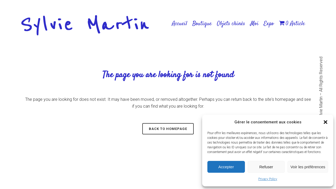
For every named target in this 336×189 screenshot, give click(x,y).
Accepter (226, 167)
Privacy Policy (267, 179)
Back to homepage (168, 129)
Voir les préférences (307, 167)
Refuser (266, 167)
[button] (325, 122)
